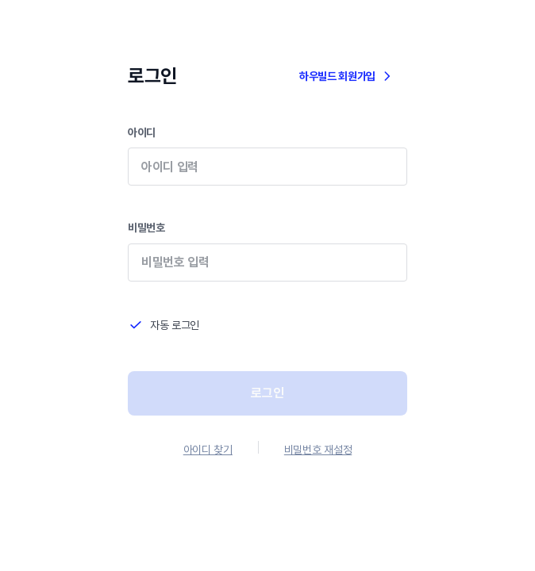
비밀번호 (267, 262)
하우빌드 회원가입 (347, 76)
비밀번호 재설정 (318, 449)
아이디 (267, 167)
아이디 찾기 (208, 449)
